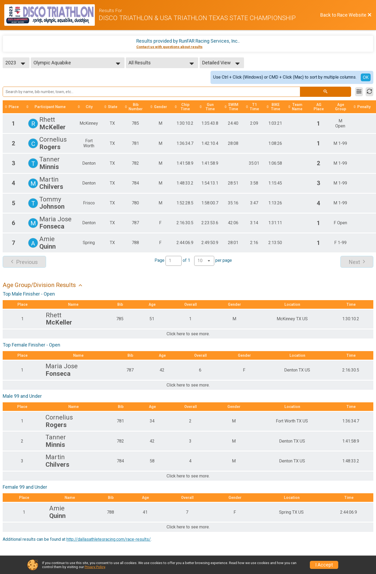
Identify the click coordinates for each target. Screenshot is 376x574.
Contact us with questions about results (169, 47)
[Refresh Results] (369, 91)
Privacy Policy (95, 567)
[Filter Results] (359, 91)
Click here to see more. (188, 334)
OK (366, 77)
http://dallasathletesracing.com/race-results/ (108, 539)
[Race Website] (51, 15)
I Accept (324, 565)
